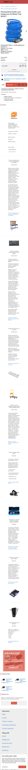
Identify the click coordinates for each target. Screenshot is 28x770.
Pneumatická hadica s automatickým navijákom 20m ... (20, 680)
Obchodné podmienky (9, 725)
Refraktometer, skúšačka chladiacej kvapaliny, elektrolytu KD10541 (13, 548)
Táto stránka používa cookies (9, 756)
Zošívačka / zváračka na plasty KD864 (13, 583)
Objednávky (6, 740)
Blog (3, 714)
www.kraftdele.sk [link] (12, 151)
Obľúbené (5, 750)
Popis (3, 84)
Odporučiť (14, 703)
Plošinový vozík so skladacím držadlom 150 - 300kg (13, 442)
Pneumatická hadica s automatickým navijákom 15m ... (6, 680)
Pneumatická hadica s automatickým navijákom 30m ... (6, 688)
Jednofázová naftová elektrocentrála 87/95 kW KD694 (13, 319)
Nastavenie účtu (7, 743)
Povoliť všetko (22, 766)
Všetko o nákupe (7, 721)
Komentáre (10, 84)
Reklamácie (5, 747)
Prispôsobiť (5, 766)
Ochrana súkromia (8, 728)
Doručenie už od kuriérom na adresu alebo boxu (15, 79)
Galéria (4, 718)
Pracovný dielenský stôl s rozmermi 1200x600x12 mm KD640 (13, 214)
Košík (4, 736)
